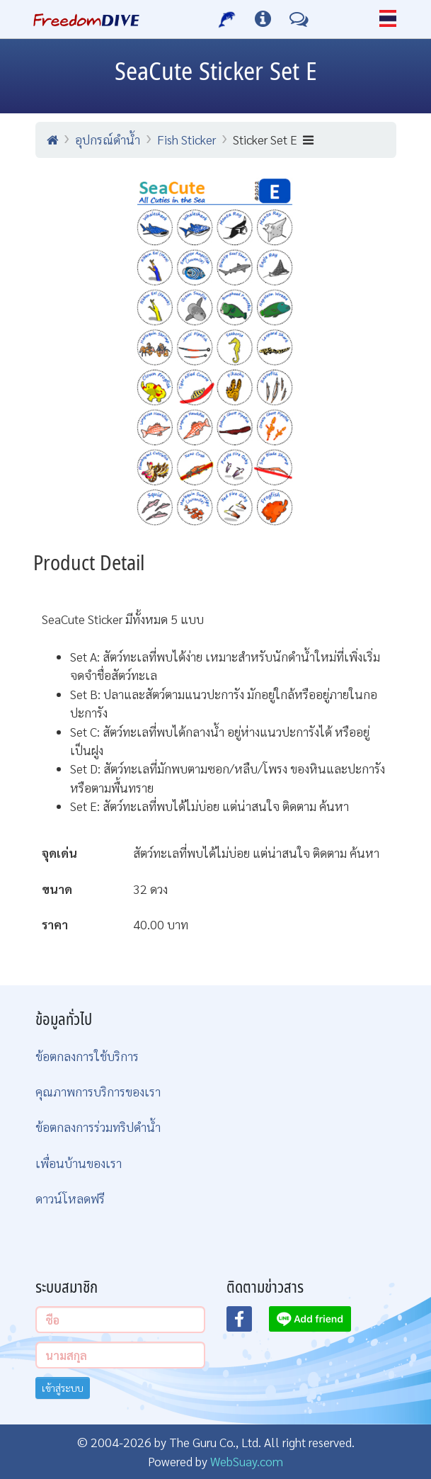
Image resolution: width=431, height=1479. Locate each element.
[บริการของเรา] (227, 19)
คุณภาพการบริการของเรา (98, 1091)
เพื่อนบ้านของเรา (78, 1163)
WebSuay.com (246, 1461)
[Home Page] (86, 19)
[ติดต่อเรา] (299, 19)
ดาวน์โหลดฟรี (70, 1198)
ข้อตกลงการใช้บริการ (87, 1056)
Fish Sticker (186, 139)
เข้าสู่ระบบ (63, 1387)
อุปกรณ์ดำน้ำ (107, 139)
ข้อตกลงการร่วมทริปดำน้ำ (98, 1126)
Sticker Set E (273, 139)
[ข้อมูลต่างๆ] (263, 19)
